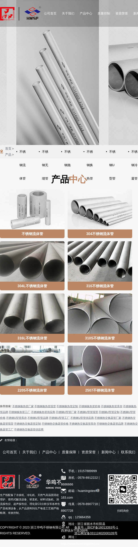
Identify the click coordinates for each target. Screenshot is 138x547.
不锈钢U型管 (112, 154)
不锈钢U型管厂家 (66, 412)
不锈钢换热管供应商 (43, 412)
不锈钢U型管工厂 (59, 417)
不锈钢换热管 (90, 154)
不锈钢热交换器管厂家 (107, 417)
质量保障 (69, 452)
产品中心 (86, 13)
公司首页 (50, 13)
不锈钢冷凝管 (134, 154)
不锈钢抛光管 (67, 154)
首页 (8, 148)
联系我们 (128, 452)
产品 (8, 154)
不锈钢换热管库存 (111, 406)
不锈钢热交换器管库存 (82, 423)
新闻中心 (108, 452)
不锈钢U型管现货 (87, 412)
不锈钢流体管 (22, 154)
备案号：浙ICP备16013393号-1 (96, 527)
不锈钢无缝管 (45, 154)
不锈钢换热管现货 (45, 406)
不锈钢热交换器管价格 (55, 423)
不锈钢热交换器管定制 (27, 423)
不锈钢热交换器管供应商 (29, 429)
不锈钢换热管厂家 (23, 406)
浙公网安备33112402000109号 (95, 533)
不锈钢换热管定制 (67, 406)
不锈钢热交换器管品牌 (110, 423)
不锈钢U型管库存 (16, 417)
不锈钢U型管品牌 (37, 417)
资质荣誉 (121, 13)
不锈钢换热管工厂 (19, 412)
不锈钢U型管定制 (109, 412)
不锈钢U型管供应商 (82, 417)
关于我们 (68, 13)
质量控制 (104, 13)
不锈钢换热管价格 (89, 406)
